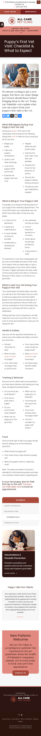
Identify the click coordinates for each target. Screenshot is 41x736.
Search (21, 721)
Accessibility (15, 719)
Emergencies (30, 12)
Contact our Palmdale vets (17, 485)
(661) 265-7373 (21, 7)
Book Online (10, 12)
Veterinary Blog (13, 517)
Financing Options (11, 523)
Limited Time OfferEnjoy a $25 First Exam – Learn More (20, 29)
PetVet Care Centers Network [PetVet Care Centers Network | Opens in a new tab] (23, 728)
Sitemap (36, 719)
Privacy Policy (6, 719)
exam (13, 136)
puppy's (15, 131)
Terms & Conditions (26, 719)
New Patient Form (11, 511)
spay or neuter (10, 356)
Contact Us (20, 673)
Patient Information (12, 506)
